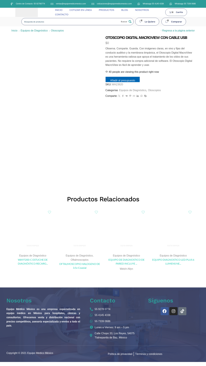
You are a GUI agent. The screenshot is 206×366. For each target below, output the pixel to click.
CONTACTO (61, 14)
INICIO (58, 10)
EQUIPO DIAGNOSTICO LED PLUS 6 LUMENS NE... (173, 265)
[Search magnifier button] (125, 21)
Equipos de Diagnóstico (34, 30)
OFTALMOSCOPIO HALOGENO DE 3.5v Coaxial (79, 269)
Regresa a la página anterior (178, 30)
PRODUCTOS (106, 10)
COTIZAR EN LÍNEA (81, 10)
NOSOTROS (142, 10)
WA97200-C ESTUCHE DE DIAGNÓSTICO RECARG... (33, 265)
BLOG (124, 10)
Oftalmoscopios (79, 263)
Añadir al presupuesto (124, 80)
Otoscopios (57, 30)
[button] (147, 21)
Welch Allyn (126, 272)
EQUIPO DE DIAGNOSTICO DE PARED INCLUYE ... (126, 265)
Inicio (14, 30)
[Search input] (71, 21)
